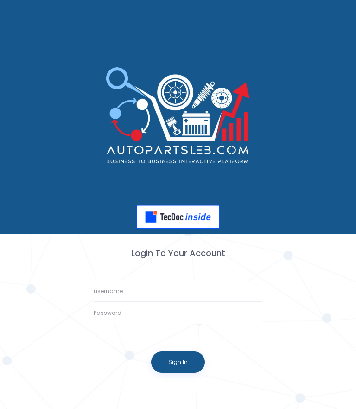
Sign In (178, 362)
